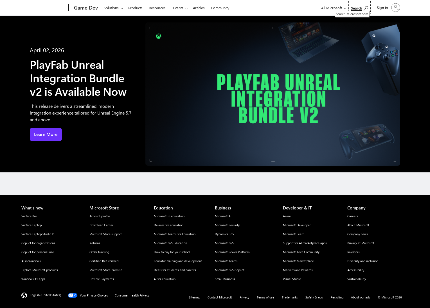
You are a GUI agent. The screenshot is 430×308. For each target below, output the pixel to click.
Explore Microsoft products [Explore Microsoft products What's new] (39, 270)
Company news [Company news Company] (357, 234)
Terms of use (265, 297)
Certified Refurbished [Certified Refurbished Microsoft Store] (103, 261)
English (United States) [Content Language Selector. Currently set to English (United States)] (45, 295)
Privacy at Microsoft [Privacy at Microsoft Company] (360, 243)
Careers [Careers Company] (352, 216)
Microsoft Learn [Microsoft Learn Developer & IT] (293, 234)
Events (178, 7)
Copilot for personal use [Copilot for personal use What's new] (37, 252)
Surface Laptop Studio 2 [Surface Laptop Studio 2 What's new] (37, 234)
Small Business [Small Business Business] (225, 279)
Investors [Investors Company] (353, 252)
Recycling (336, 297)
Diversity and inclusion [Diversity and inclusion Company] (362, 261)
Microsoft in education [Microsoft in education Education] (169, 216)
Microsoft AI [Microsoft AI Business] (223, 216)
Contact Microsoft (220, 297)
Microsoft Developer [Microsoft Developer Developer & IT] (297, 225)
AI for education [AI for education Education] (164, 279)
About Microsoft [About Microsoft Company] (358, 225)
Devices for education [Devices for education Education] (168, 225)
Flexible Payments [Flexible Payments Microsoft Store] (101, 279)
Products (135, 7)
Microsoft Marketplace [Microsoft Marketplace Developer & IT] (298, 261)
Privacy (244, 297)
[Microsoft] (47, 7)
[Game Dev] (85, 7)
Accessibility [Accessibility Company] (355, 270)
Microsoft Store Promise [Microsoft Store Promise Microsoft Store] (105, 270)
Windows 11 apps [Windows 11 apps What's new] (33, 279)
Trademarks (290, 297)
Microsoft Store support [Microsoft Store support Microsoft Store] (105, 234)
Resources (157, 7)
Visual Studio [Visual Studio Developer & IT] (292, 279)
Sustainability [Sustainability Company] (356, 279)
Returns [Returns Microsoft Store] (94, 243)
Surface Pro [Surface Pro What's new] (29, 216)
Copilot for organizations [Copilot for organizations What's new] (38, 243)
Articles (199, 7)
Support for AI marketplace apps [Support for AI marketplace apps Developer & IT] (305, 243)
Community (220, 7)
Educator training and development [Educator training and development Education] (178, 261)
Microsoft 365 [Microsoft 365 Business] (224, 243)
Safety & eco (314, 297)
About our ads (360, 297)
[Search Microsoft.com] (359, 7)
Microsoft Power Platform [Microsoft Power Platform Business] (232, 252)
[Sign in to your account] (387, 7)
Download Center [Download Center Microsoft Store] (101, 225)
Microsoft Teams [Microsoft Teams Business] (226, 261)
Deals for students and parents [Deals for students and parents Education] (175, 270)
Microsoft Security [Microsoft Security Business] (227, 225)
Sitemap (194, 297)
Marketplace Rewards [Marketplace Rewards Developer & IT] (298, 270)
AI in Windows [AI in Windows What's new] (31, 261)
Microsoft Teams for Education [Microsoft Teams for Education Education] (174, 234)
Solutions (111, 7)
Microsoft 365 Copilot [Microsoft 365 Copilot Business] (229, 270)
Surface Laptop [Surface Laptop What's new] (31, 225)
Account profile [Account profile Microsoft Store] (99, 216)
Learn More (46, 134)
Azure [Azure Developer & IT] (287, 216)
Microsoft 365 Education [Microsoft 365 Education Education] (170, 243)
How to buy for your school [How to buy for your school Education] (172, 252)
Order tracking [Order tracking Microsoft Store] (99, 252)
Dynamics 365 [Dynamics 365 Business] (224, 234)
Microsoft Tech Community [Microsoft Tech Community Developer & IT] (301, 252)
